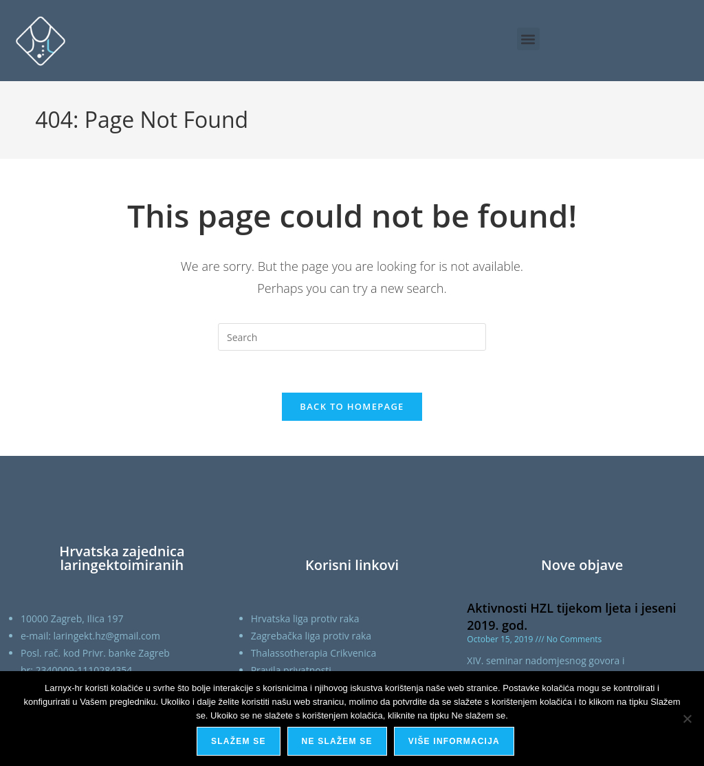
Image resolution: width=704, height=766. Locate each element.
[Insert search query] (352, 337)
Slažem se (238, 741)
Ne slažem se (337, 741)
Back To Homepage (352, 406)
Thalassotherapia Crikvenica (314, 652)
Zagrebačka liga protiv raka (311, 635)
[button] (528, 39)
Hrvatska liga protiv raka (305, 618)
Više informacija (454, 741)
